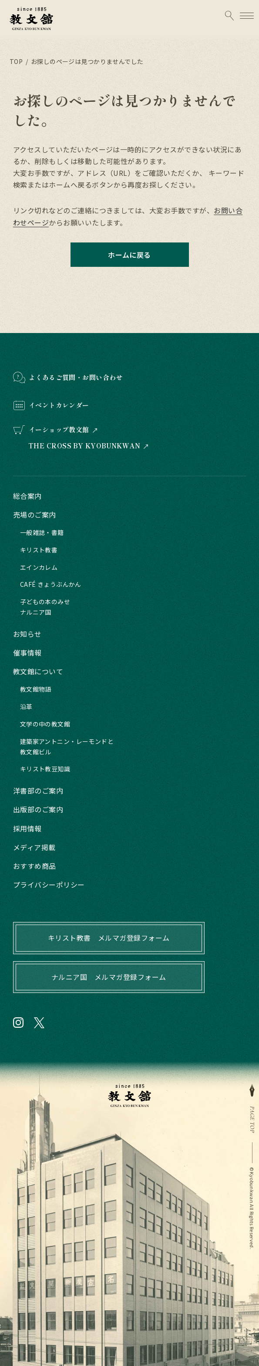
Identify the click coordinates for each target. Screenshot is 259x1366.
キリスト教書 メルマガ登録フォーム (109, 937)
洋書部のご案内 (38, 790)
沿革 (26, 706)
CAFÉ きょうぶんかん (50, 584)
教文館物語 (35, 689)
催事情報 (27, 652)
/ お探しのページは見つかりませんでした (83, 61)
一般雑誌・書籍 (42, 532)
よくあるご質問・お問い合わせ (76, 377)
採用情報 (27, 828)
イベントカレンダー (59, 405)
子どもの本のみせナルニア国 (45, 606)
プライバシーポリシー (49, 884)
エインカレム (39, 567)
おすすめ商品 (34, 866)
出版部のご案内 (38, 809)
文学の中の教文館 (45, 724)
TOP (16, 61)
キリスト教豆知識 (45, 768)
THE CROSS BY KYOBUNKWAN (84, 446)
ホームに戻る (129, 254)
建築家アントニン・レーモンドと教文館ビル (67, 746)
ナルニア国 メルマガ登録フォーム (108, 977)
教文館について (38, 671)
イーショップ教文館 (59, 429)
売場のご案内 (34, 514)
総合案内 (27, 496)
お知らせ (27, 634)
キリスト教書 (39, 549)
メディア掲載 (34, 847)
